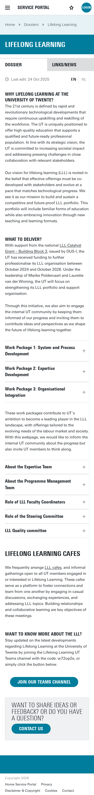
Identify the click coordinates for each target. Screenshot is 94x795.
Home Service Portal (20, 784)
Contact (68, 790)
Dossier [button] (13, 65)
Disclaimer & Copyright (22, 790)
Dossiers (31, 24)
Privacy (46, 784)
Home (10, 24)
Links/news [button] (64, 65)
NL (83, 79)
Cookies (51, 790)
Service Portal (33, 7)
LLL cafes (53, 567)
